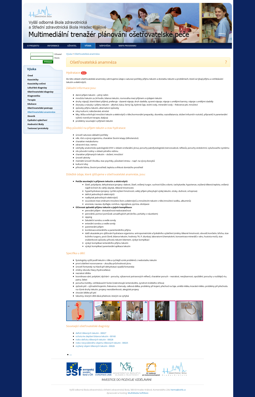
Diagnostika (33, 95)
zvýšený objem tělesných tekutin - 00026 (95, 346)
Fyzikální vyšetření (37, 120)
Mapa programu (127, 45)
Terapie (31, 99)
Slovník (31, 116)
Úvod (30, 75)
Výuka (88, 45)
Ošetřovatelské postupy (40, 107)
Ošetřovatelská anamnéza (41, 112)
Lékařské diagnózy (37, 87)
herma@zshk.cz (178, 389)
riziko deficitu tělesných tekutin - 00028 (94, 339)
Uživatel (72, 45)
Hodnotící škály (35, 124)
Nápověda (104, 45)
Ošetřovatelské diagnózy (40, 91)
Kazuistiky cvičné (36, 83)
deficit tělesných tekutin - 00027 (91, 333)
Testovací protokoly (37, 128)
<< (70, 355)
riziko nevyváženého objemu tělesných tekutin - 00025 (102, 342)
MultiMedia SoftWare (138, 392)
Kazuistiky (32, 79)
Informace (53, 45)
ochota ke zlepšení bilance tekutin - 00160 (96, 336)
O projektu (33, 45)
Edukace (31, 103)
